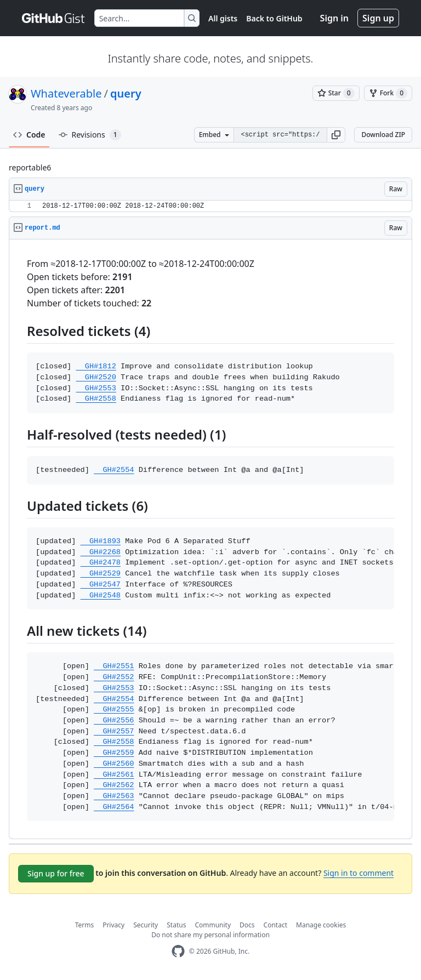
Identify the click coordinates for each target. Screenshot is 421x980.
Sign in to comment (358, 873)
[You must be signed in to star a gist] (336, 93)
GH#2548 (101, 595)
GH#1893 (101, 541)
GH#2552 (114, 677)
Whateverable (66, 93)
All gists (222, 18)
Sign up (378, 18)
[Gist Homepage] (54, 18)
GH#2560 (114, 764)
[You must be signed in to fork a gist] (388, 93)
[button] (336, 135)
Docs (247, 925)
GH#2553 (96, 388)
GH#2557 (114, 731)
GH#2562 (114, 785)
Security (145, 925)
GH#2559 (114, 753)
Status (176, 925)
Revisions (90, 134)
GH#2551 (114, 666)
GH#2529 (101, 573)
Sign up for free (55, 873)
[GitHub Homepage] (178, 951)
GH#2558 (96, 399)
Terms (84, 925)
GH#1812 (96, 366)
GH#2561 (114, 775)
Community (213, 925)
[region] (210, 206)
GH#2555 (114, 709)
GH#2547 (101, 584)
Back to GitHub (274, 18)
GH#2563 (114, 796)
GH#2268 (101, 552)
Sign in (334, 18)
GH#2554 (114, 470)
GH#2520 (96, 377)
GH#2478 (101, 563)
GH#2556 (114, 720)
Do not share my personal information (210, 934)
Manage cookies (321, 925)
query (125, 93)
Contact (275, 925)
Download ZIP (383, 134)
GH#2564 (114, 807)
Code (29, 134)
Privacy (113, 925)
